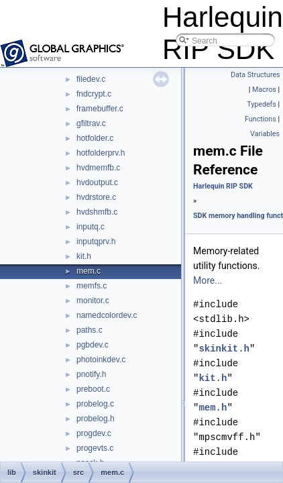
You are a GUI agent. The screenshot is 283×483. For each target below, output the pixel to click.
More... (207, 280)
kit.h (83, 256)
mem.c (88, 271)
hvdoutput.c (97, 182)
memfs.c (91, 285)
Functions (260, 119)
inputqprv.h (95, 241)
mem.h (213, 407)
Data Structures (255, 74)
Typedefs (261, 104)
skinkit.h (224, 348)
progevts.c (94, 448)
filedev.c (90, 79)
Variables (265, 133)
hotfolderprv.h (100, 153)
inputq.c (90, 226)
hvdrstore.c (96, 197)
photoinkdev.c (100, 359)
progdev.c (93, 433)
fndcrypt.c (93, 94)
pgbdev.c (92, 345)
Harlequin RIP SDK (223, 186)
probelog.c (95, 404)
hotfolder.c (94, 138)
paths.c (89, 330)
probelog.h (95, 418)
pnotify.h (91, 374)
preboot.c (93, 389)
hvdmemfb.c (98, 167)
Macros (264, 89)
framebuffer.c (99, 108)
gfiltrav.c (91, 123)
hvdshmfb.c (96, 212)
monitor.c (92, 300)
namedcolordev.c (106, 315)
